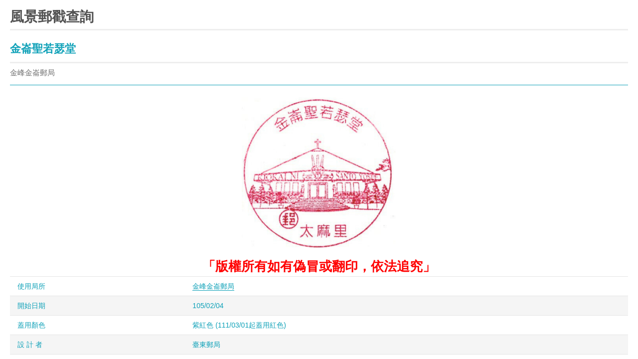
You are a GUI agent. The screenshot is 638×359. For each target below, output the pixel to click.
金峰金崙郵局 (213, 286)
